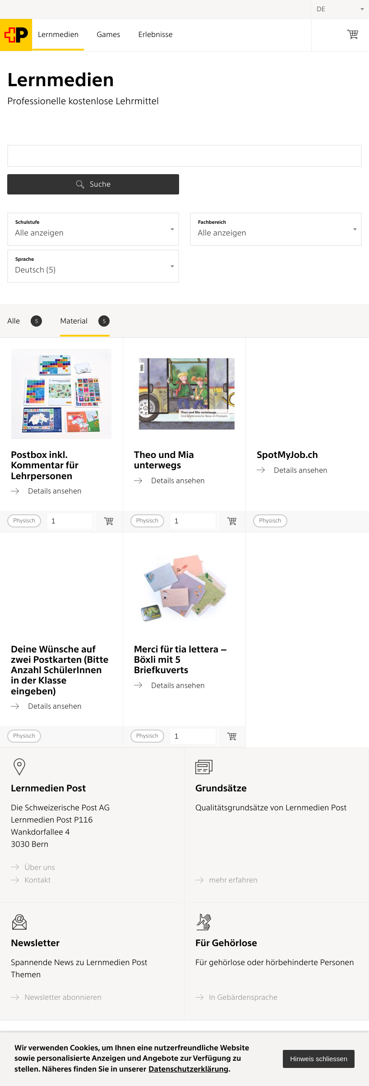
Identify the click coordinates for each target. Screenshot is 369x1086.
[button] (319, 1059)
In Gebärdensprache (236, 997)
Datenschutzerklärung (188, 1069)
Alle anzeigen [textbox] (39, 233)
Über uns (33, 867)
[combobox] (93, 229)
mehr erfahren (226, 880)
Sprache (24, 259)
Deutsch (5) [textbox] (35, 270)
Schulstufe (27, 222)
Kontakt (31, 880)
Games (108, 34)
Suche (93, 184)
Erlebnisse (155, 34)
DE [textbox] (321, 9)
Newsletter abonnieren (56, 997)
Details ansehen (46, 490)
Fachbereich (212, 222)
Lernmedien (58, 34)
